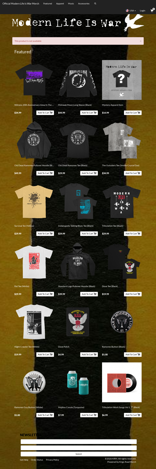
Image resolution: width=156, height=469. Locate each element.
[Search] (107, 3)
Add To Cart (45, 112)
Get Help (24, 460)
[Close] (140, 40)
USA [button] (131, 10)
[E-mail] (79, 447)
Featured (47, 3)
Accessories (83, 3)
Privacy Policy (54, 460)
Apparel (59, 3)
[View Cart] (151, 10)
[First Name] (79, 441)
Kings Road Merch (127, 461)
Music (71, 3)
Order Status (38, 460)
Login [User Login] (142, 10)
